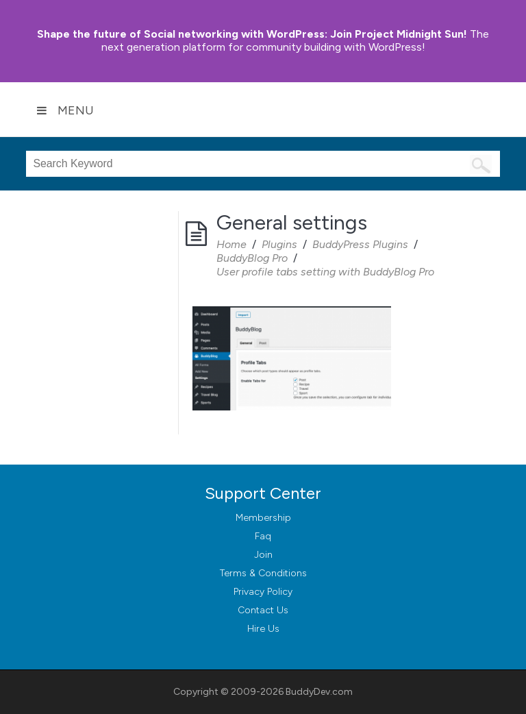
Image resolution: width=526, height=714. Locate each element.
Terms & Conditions (263, 573)
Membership (263, 518)
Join (263, 555)
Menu (65, 110)
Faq (263, 536)
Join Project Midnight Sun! (252, 33)
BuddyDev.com (319, 692)
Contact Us (263, 610)
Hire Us (263, 629)
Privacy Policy (263, 592)
